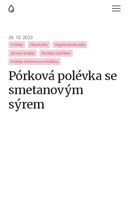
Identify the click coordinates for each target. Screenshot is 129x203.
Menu (116, 8)
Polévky (17, 44)
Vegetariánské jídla (70, 44)
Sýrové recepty (22, 53)
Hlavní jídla (39, 44)
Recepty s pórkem (56, 53)
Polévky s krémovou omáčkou (34, 61)
